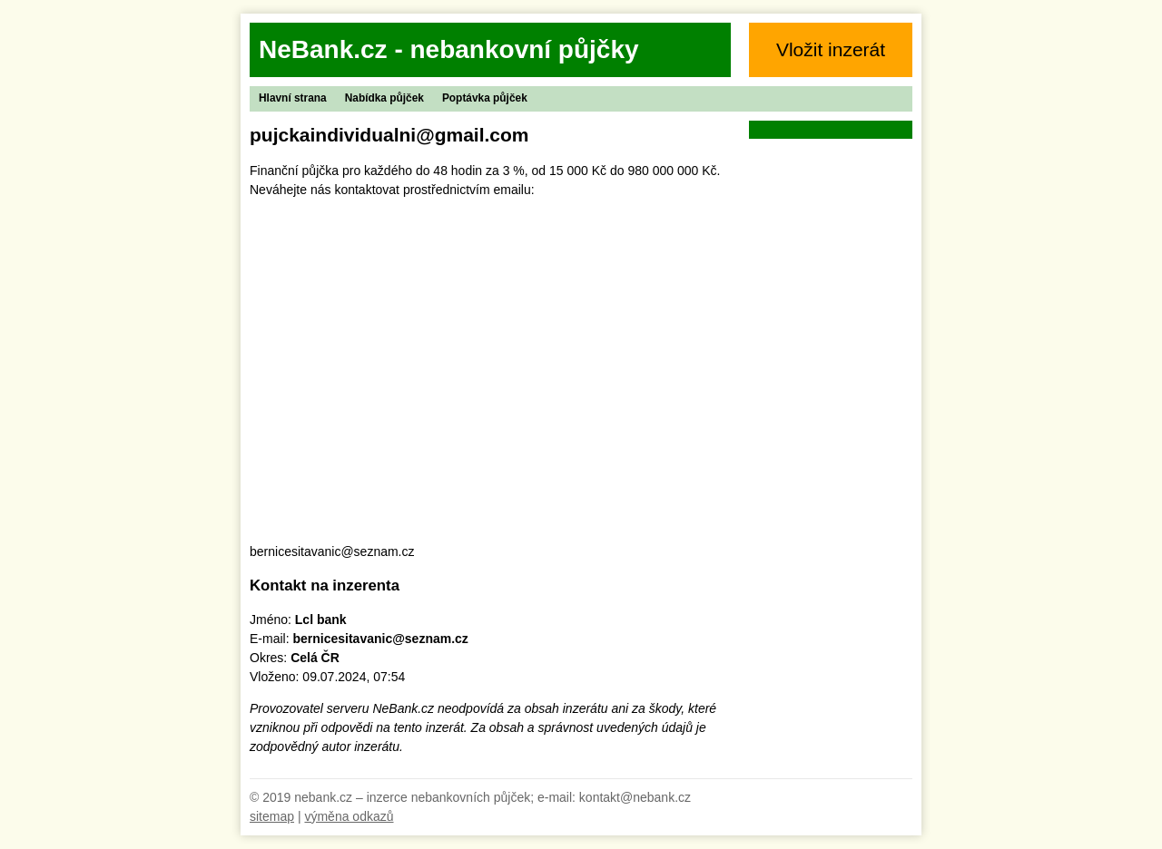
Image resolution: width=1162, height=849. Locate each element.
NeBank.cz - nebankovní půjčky (449, 49)
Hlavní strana (293, 98)
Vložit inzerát (830, 49)
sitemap (272, 816)
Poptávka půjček (484, 98)
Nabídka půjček (384, 98)
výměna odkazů (348, 816)
